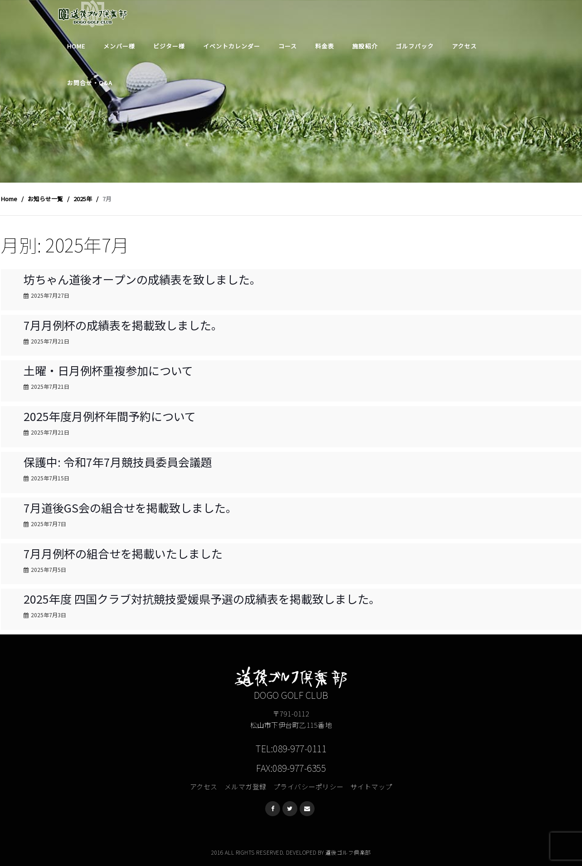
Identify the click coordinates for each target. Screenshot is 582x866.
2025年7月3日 (48, 615)
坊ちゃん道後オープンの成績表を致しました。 (142, 279)
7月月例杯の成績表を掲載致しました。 (123, 325)
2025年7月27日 (50, 295)
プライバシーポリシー (308, 786)
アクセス (464, 46)
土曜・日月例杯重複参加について (108, 370)
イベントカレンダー (231, 46)
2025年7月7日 (48, 523)
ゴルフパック (415, 46)
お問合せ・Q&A (89, 82)
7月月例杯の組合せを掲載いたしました (123, 553)
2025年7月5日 (48, 569)
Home (76, 46)
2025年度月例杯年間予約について (110, 416)
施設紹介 (365, 46)
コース (287, 46)
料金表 (324, 46)
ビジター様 (169, 46)
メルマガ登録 (245, 786)
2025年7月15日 (50, 478)
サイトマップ (371, 786)
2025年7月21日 (50, 341)
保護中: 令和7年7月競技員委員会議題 (118, 462)
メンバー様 (119, 46)
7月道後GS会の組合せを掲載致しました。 (130, 507)
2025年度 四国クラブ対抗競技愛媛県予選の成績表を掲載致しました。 (202, 598)
